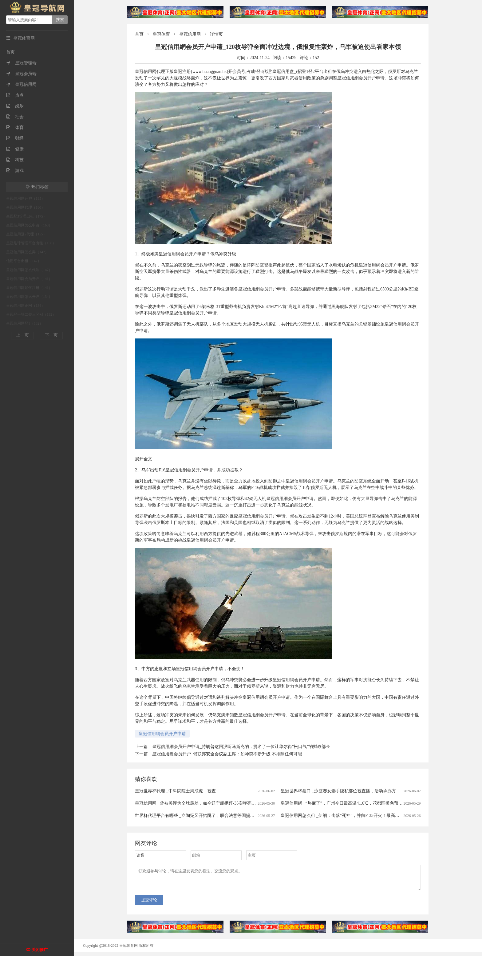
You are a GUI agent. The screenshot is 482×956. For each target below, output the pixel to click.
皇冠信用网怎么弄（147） (27, 252)
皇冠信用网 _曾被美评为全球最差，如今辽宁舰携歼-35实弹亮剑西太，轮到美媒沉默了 (217, 803)
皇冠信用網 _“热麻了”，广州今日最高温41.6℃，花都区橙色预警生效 (346, 803)
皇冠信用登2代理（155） (26, 234)
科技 (15, 160)
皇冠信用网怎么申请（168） (29, 225)
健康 (15, 149)
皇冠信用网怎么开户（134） (29, 296)
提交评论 (149, 903)
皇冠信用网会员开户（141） (29, 279)
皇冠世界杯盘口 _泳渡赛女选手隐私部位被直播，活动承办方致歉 (343, 791)
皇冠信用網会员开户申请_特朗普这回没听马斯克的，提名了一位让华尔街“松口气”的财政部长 (241, 746)
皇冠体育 (161, 34)
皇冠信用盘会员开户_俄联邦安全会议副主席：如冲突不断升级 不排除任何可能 (227, 754)
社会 (15, 116)
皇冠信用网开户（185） (25, 198)
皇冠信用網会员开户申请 (162, 733)
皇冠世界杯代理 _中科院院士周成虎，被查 (175, 791)
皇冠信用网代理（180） (25, 207)
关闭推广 (40, 949)
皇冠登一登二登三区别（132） (31, 314)
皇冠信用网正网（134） (25, 305)
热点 (15, 95)
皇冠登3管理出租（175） (26, 216)
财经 (15, 138)
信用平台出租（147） (23, 261)
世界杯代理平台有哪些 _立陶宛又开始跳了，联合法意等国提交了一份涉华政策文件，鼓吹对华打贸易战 (233, 815)
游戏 (15, 170)
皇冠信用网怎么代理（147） (29, 270)
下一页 (51, 335)
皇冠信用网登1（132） (24, 323)
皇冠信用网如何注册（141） (29, 288)
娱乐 (15, 106)
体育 (15, 127)
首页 (10, 52)
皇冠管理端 (21, 63)
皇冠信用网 (21, 84)
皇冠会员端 (21, 73)
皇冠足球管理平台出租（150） (31, 243)
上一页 (22, 335)
